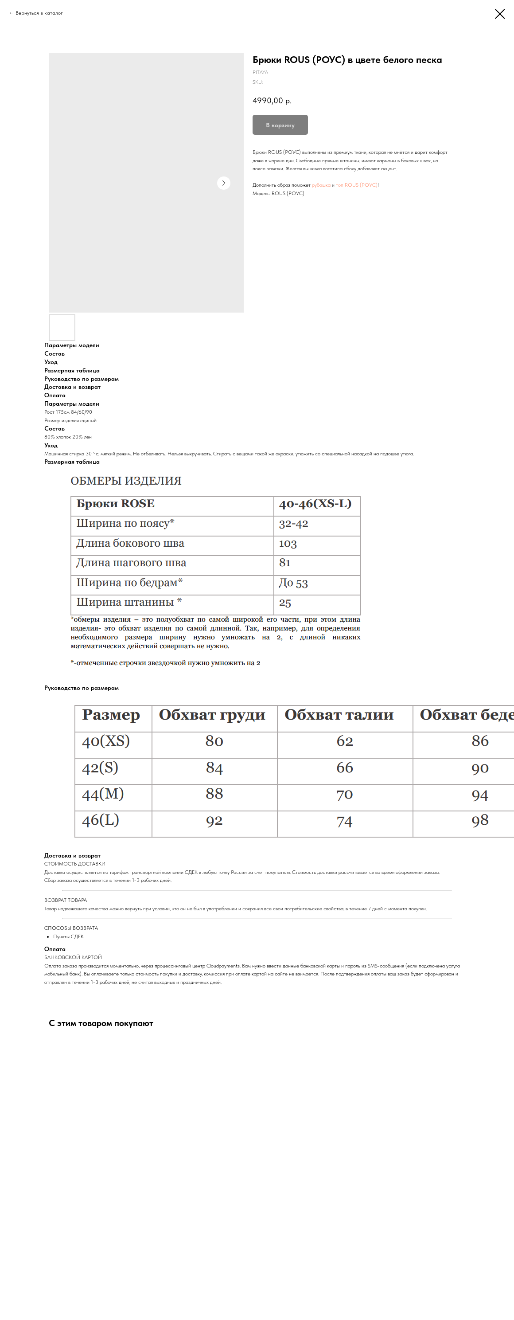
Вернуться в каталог (39, 13)
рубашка (321, 185)
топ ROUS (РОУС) (357, 185)
